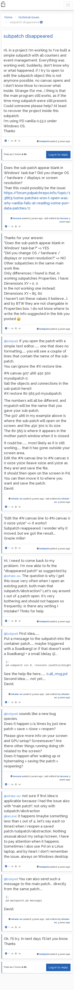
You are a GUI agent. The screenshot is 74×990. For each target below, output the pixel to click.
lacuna (17, 218)
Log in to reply (58, 154)
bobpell (44, 141)
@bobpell (11, 341)
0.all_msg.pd (56, 674)
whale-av (17, 498)
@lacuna (10, 816)
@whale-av (12, 576)
